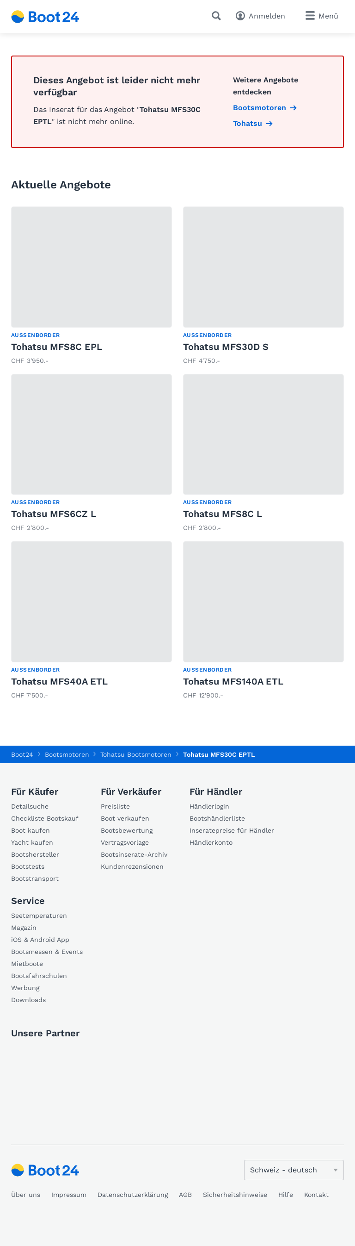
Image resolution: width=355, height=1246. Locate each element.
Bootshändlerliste (217, 818)
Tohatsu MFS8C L (222, 513)
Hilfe (285, 1194)
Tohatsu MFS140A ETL (233, 681)
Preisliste (115, 806)
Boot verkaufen (125, 818)
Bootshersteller (35, 854)
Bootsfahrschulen (39, 975)
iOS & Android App (40, 939)
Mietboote (27, 963)
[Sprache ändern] (294, 1170)
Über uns (25, 1194)
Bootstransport (35, 878)
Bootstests (27, 866)
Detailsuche (30, 806)
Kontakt (316, 1194)
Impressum (68, 1194)
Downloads (28, 999)
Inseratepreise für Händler (232, 830)
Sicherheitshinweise (235, 1194)
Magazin (24, 927)
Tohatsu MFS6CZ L (53, 513)
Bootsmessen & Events (47, 951)
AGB (185, 1194)
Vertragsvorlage (125, 842)
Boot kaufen (30, 830)
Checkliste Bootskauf (45, 818)
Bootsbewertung (127, 830)
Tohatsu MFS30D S (226, 346)
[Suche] (218, 15)
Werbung (25, 987)
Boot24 (22, 754)
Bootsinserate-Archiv (134, 854)
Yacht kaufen (32, 842)
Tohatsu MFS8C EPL (56, 346)
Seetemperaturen (39, 915)
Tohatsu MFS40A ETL (59, 681)
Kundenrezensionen (132, 866)
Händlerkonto (211, 842)
